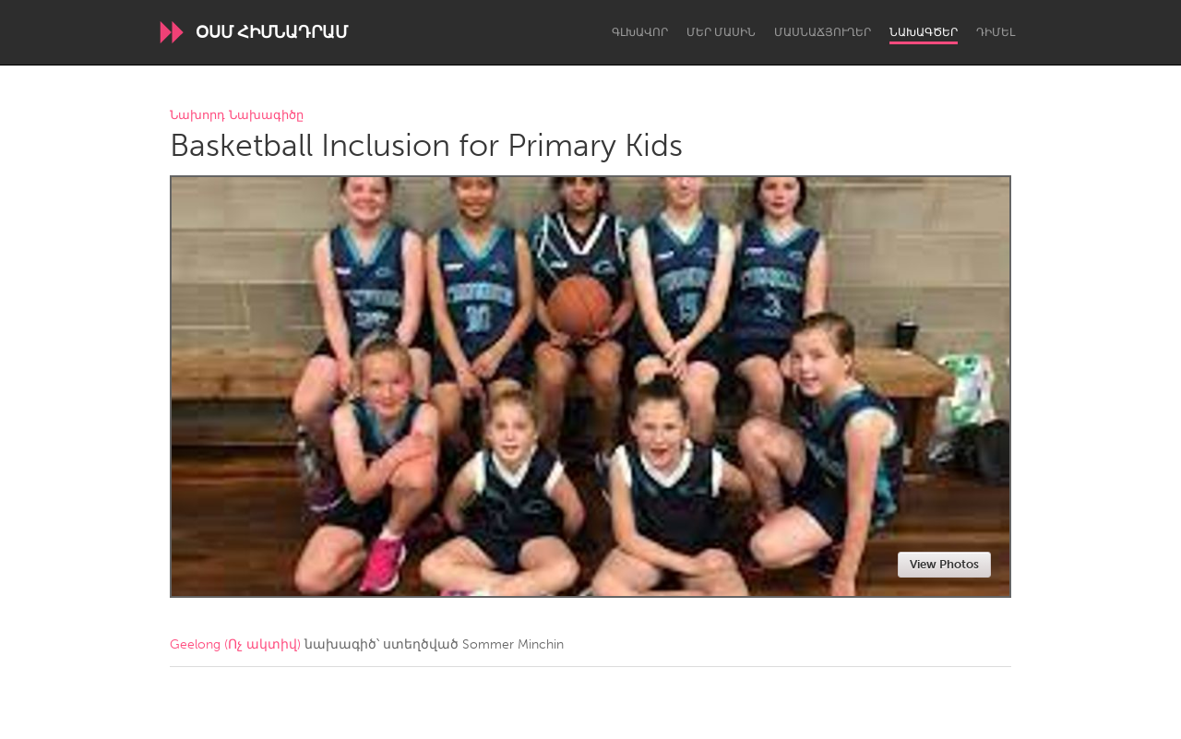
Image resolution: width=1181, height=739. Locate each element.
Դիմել (995, 32)
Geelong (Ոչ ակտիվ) (235, 644)
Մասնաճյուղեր (822, 32)
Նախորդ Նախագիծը (237, 116)
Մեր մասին (721, 32)
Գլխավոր (640, 32)
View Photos (944, 564)
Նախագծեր (923, 32)
